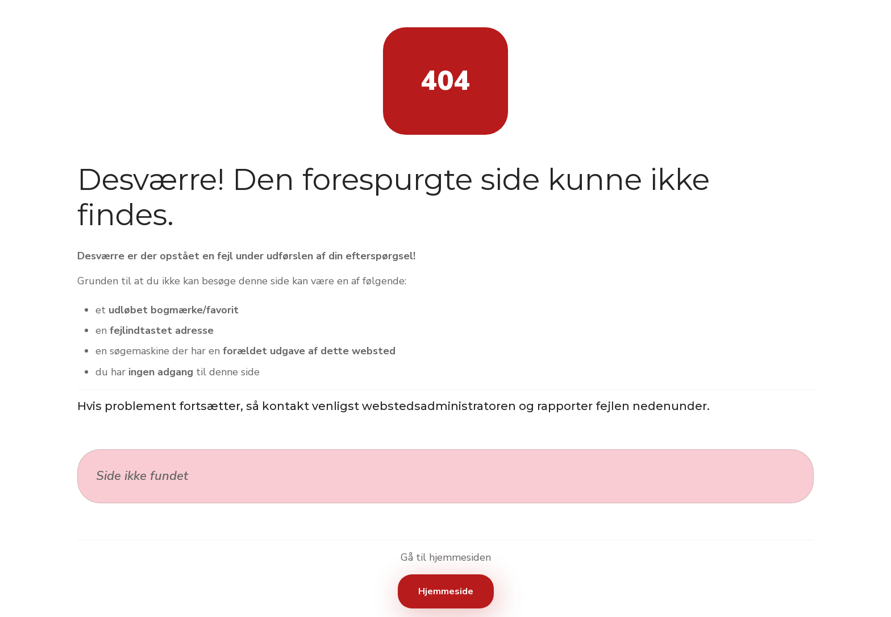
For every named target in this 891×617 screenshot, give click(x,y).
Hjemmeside (445, 591)
